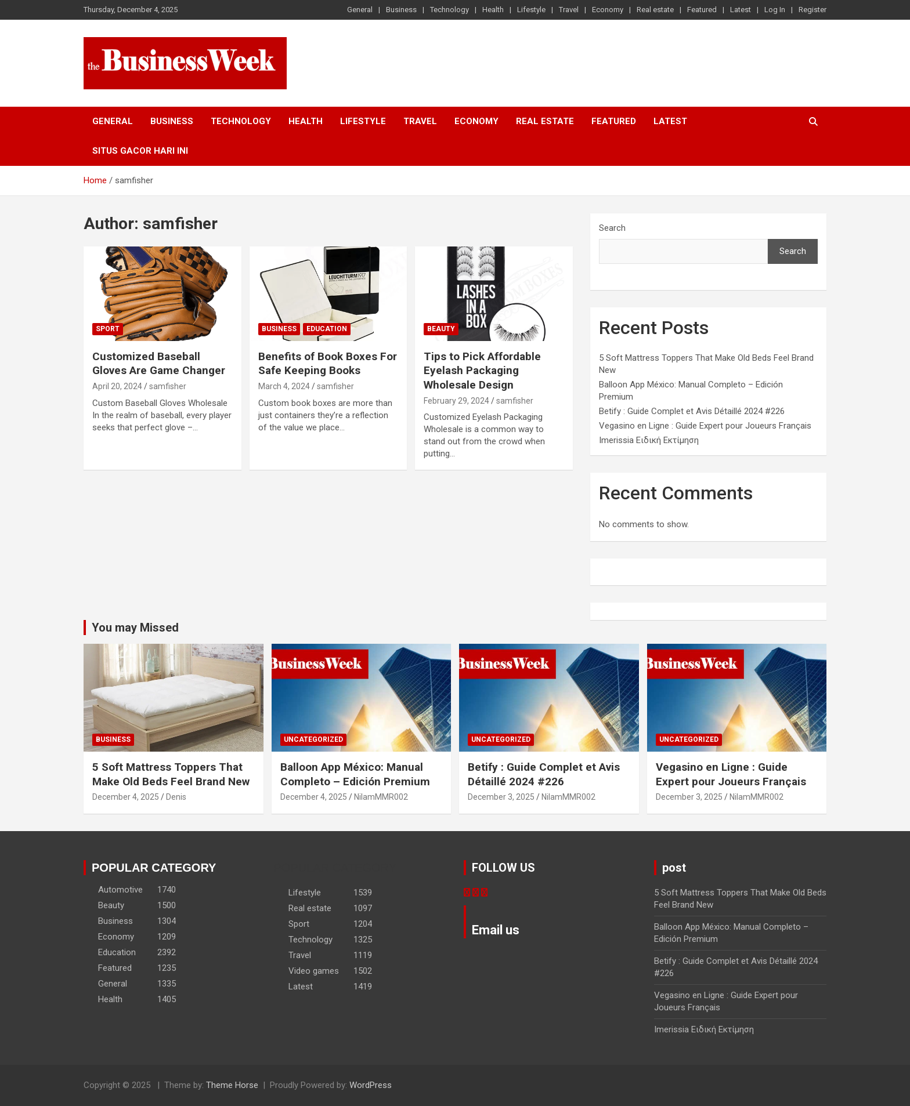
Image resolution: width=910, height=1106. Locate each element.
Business (401, 9)
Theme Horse (232, 1085)
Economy (607, 9)
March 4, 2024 (284, 386)
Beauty (441, 329)
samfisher (167, 386)
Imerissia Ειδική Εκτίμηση (649, 440)
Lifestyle (531, 9)
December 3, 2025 (501, 797)
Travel (569, 9)
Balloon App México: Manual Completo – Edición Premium (355, 774)
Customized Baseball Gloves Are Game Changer (158, 364)
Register (812, 9)
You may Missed (135, 627)
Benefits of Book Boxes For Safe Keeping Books (327, 364)
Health (493, 9)
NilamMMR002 (381, 797)
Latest (740, 9)
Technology (449, 9)
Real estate (655, 9)
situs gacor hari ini (140, 151)
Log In (774, 9)
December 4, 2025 (125, 797)
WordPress (370, 1085)
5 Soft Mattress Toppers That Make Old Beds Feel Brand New (171, 774)
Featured (702, 9)
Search (612, 228)
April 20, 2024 (117, 386)
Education (326, 329)
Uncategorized (313, 739)
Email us (495, 930)
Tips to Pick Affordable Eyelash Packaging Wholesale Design (482, 370)
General (360, 9)
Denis (176, 797)
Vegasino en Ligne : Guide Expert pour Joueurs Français (705, 425)
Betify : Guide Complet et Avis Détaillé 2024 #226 (692, 411)
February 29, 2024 (456, 400)
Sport (108, 329)
